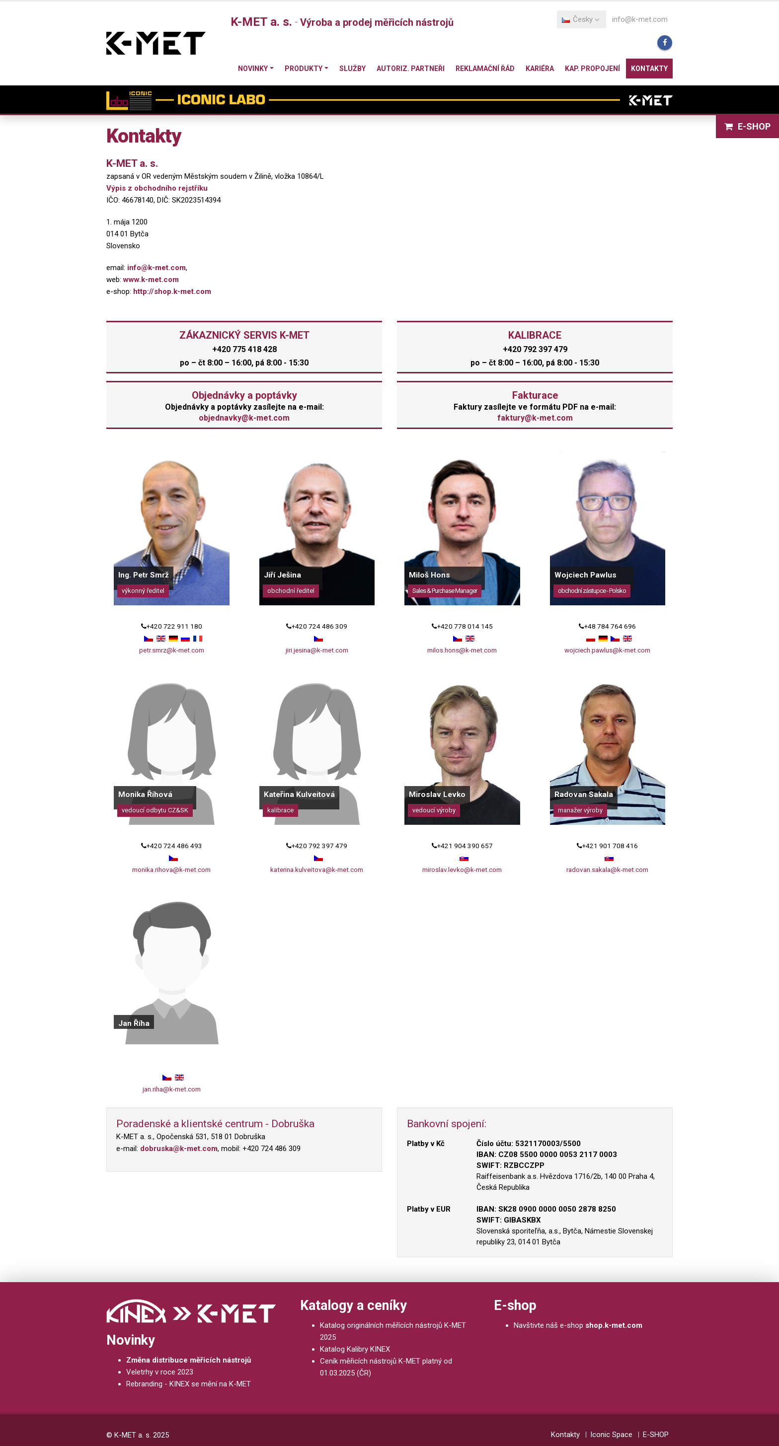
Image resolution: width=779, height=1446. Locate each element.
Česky (581, 19)
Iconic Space (611, 1434)
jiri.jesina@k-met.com (317, 650)
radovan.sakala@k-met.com (607, 869)
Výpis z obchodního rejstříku (157, 188)
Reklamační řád (485, 68)
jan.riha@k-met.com (172, 1089)
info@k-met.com (640, 19)
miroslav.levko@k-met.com (462, 869)
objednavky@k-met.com (244, 418)
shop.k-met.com (613, 1325)
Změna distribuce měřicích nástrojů (188, 1360)
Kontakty (649, 68)
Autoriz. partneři (411, 68)
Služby (352, 68)
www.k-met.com (151, 279)
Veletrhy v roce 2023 (159, 1372)
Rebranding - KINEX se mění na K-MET (188, 1383)
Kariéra (540, 68)
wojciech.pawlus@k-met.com (607, 650)
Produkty (303, 68)
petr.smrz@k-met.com (171, 650)
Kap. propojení (592, 68)
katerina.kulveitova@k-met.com (316, 869)
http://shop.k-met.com (172, 291)
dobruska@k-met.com (179, 1148)
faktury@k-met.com (535, 418)
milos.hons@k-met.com (462, 650)
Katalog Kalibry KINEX (355, 1349)
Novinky (253, 68)
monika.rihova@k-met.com (171, 869)
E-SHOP (747, 126)
